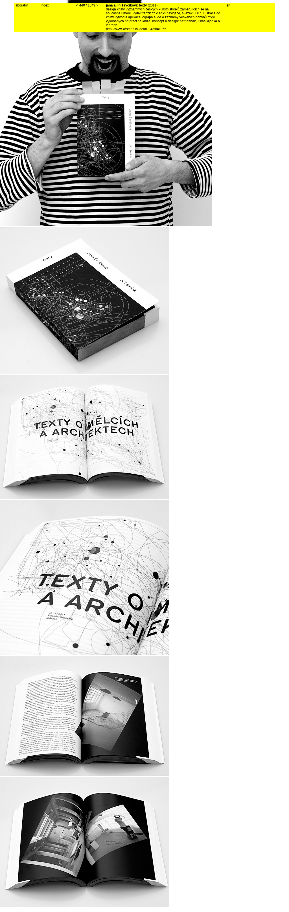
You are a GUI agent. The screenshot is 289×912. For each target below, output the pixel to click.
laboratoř (21, 5)
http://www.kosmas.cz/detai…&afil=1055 (136, 29)
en (228, 5)
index (45, 5)
